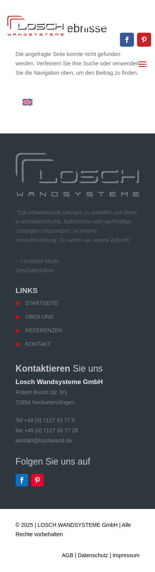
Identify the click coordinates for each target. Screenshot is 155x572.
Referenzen (43, 330)
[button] (14, 558)
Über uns (39, 317)
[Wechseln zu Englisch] (27, 102)
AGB (68, 555)
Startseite (41, 303)
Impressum (126, 555)
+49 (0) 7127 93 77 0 (124, 12)
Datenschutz (93, 555)
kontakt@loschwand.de (121, 26)
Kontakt (38, 344)
